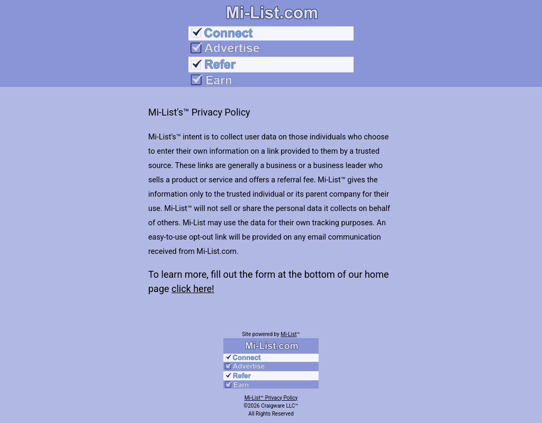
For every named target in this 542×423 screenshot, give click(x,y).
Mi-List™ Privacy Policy (271, 398)
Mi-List (288, 334)
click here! (192, 288)
